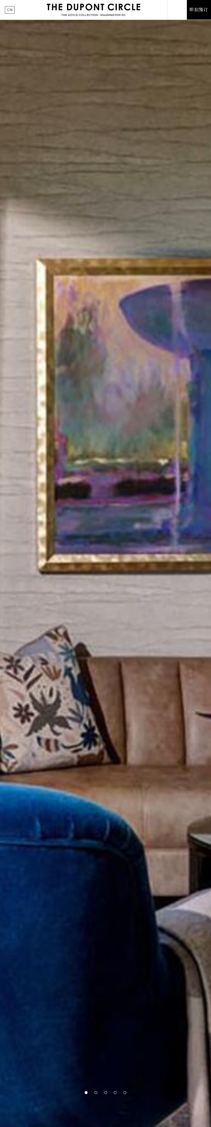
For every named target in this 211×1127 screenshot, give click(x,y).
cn (10, 9)
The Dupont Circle (93, 10)
